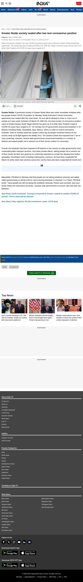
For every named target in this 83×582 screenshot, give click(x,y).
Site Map (19, 577)
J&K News (5, 527)
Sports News (6, 467)
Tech (72, 10)
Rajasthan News (47, 501)
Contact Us (5, 401)
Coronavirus (14, 267)
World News (5, 455)
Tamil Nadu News (7, 516)
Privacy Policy (41, 577)
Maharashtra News (48, 498)
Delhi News (5, 501)
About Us (5, 404)
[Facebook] (4, 542)
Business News (6, 475)
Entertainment (62, 10)
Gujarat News (6, 524)
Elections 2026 (13, 10)
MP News (5, 510)
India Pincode (6, 441)
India (31, 10)
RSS (65, 577)
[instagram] (14, 542)
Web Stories (5, 427)
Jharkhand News (7, 507)
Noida (5, 267)
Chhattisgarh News (8, 521)
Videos (24, 10)
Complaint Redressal (8, 410)
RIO (60, 577)
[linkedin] (24, 542)
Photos (79, 10)
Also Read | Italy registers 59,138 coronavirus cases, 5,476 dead (30, 201)
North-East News (7, 513)
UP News (5, 519)
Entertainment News (8, 464)
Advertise (5, 407)
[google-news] (29, 542)
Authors (4, 424)
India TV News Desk (14, 37)
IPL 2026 (38, 10)
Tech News (5, 469)
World (45, 10)
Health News (6, 478)
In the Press (5, 413)
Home (3, 10)
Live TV (4, 421)
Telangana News (47, 504)
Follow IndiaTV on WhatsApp (41, 273)
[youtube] (19, 542)
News (3, 29)
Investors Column (7, 416)
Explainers (5, 472)
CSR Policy (52, 577)
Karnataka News (7, 530)
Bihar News (5, 498)
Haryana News (6, 504)
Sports (52, 10)
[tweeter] (9, 542)
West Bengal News (48, 507)
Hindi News (5, 418)
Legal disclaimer (29, 577)
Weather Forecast (7, 438)
